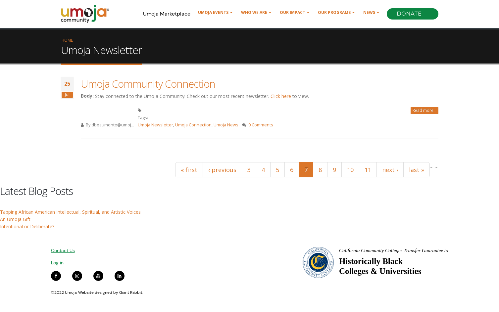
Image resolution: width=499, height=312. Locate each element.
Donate (409, 14)
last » (416, 170)
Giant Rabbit (130, 292)
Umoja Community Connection (148, 84)
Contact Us (63, 250)
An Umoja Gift (15, 219)
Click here (281, 96)
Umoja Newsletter (155, 125)
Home (67, 40)
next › (390, 170)
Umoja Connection (193, 125)
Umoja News (226, 125)
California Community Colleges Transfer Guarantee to (393, 250)
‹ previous (222, 170)
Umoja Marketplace (166, 13)
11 (368, 170)
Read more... (424, 110)
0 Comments (260, 125)
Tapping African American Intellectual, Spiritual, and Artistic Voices (70, 212)
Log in (57, 263)
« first (189, 170)
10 (350, 170)
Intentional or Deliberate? (27, 226)
